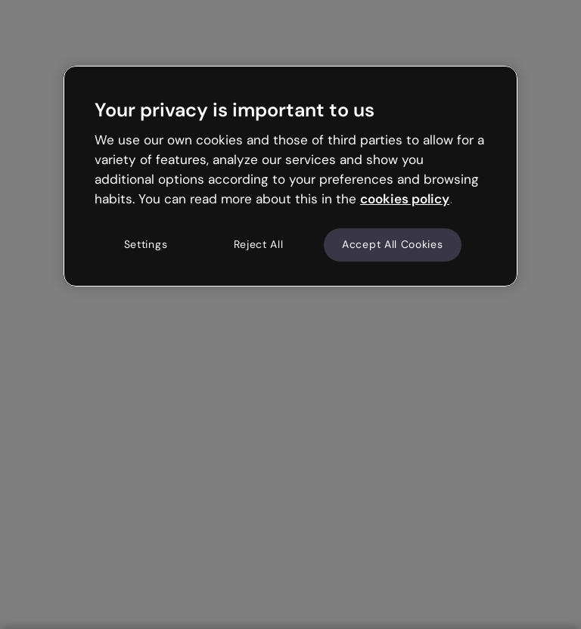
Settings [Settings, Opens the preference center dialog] (146, 244)
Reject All (259, 244)
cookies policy (404, 199)
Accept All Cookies (392, 244)
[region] (290, 176)
